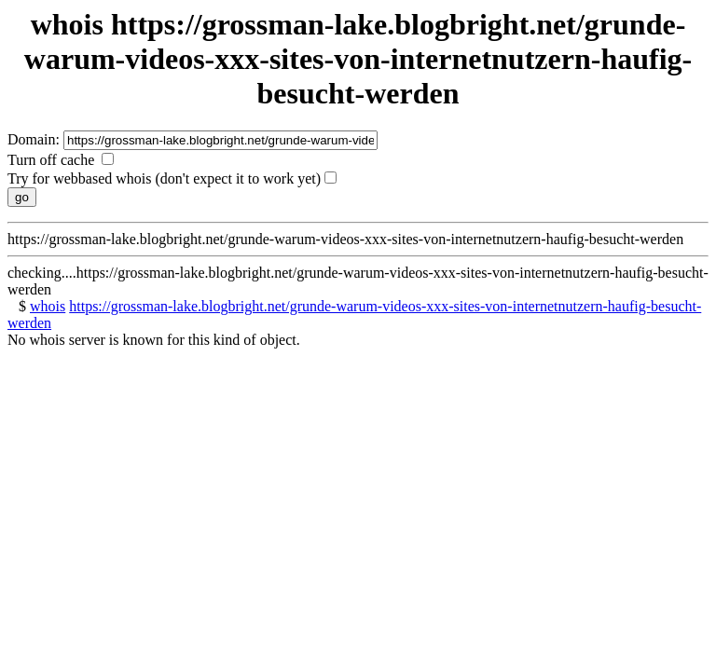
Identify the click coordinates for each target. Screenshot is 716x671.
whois (47, 306)
